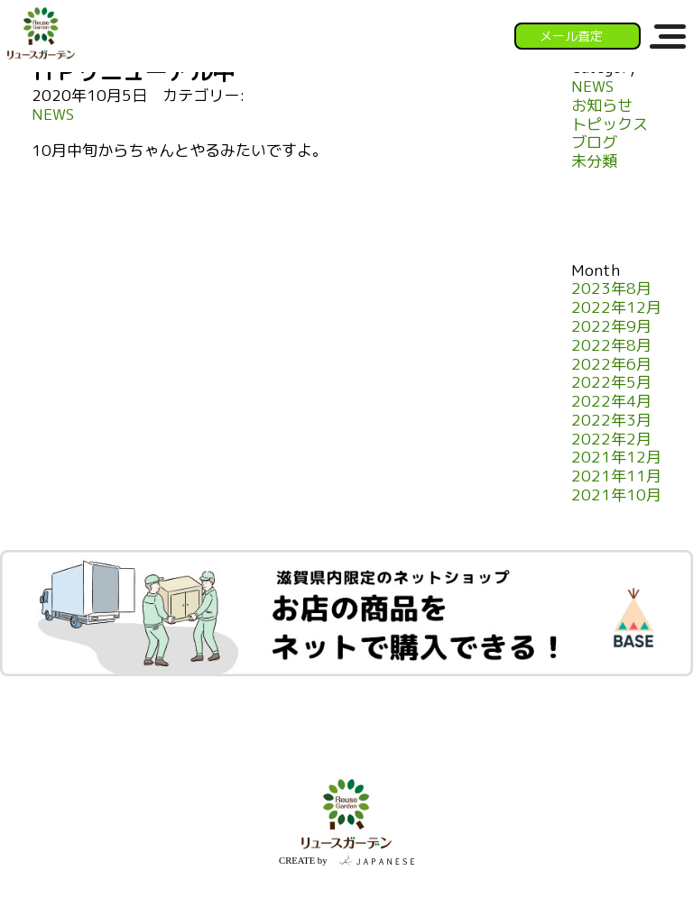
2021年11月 (616, 476)
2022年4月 (611, 401)
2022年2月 (611, 439)
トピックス (609, 124)
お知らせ (602, 105)
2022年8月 (611, 345)
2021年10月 (616, 495)
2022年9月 (611, 326)
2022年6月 (611, 364)
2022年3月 (611, 420)
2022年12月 (616, 307)
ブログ (594, 142)
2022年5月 (611, 382)
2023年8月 (611, 288)
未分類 (594, 161)
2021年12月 (616, 457)
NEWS (53, 114)
